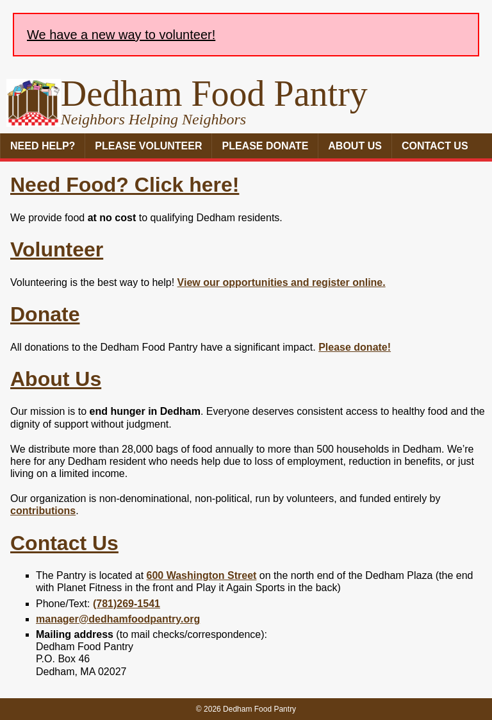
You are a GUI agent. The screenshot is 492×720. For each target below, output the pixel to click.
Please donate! (354, 347)
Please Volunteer (148, 145)
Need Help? (42, 145)
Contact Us (435, 145)
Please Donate (265, 145)
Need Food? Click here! (124, 184)
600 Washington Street (202, 575)
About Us (355, 145)
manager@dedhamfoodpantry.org (118, 619)
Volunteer (56, 249)
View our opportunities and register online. (281, 282)
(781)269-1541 (126, 603)
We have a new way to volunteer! (121, 35)
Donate (44, 314)
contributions (43, 510)
